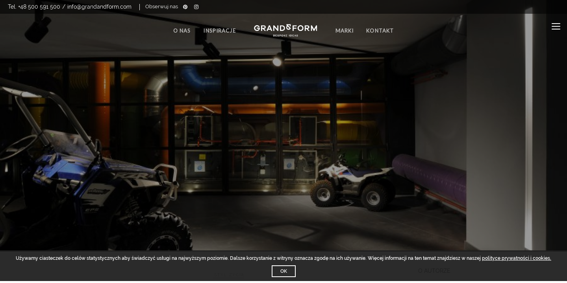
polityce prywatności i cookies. (516, 258)
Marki (344, 31)
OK (283, 271)
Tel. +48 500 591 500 (34, 7)
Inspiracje (219, 31)
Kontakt (380, 31)
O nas (182, 31)
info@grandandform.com (99, 7)
